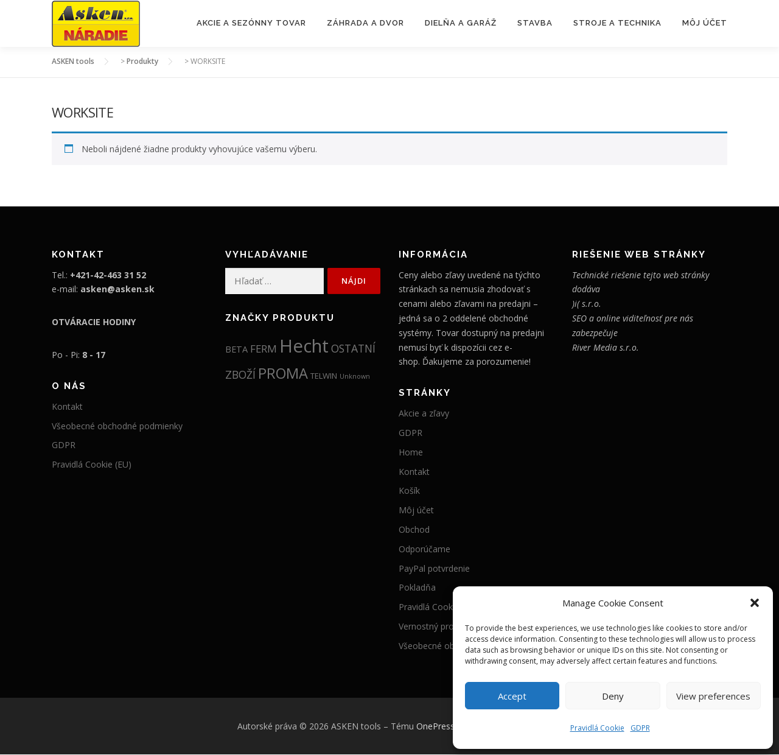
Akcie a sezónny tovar (251, 22)
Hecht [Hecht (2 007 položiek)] (304, 346)
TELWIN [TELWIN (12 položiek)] (323, 376)
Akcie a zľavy (424, 414)
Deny (613, 696)
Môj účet (704, 22)
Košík (409, 491)
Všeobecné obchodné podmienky (117, 426)
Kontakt (67, 407)
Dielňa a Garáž (461, 22)
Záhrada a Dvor (365, 22)
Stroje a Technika (617, 22)
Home (411, 452)
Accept (512, 696)
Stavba (535, 22)
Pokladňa (417, 588)
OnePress (435, 726)
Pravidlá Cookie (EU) (91, 465)
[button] (755, 603)
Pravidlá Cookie (597, 728)
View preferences (713, 696)
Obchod (414, 530)
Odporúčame (424, 549)
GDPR (640, 728)
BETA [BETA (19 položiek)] (236, 349)
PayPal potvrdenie (434, 568)
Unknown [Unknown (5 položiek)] (355, 377)
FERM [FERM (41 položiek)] (263, 349)
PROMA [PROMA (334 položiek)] (283, 374)
